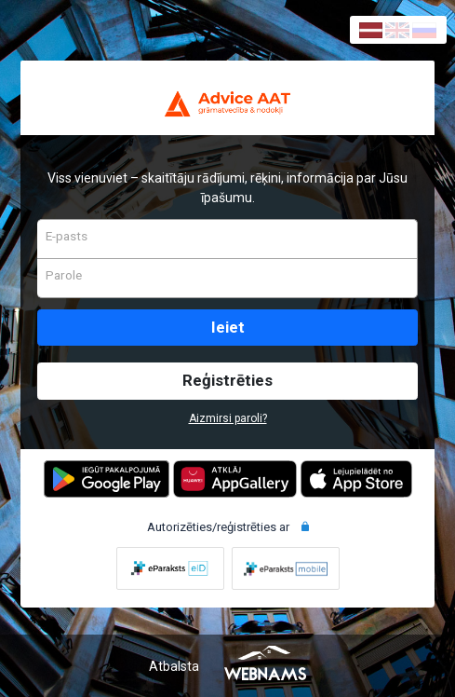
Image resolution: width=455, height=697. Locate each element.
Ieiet (228, 327)
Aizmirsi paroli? (228, 418)
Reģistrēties (227, 380)
